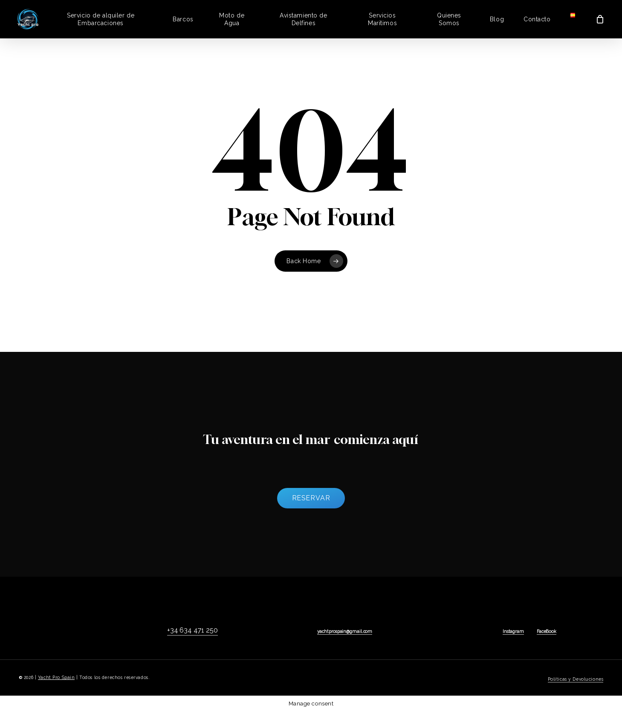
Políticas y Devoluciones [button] (576, 679)
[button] (311, 498)
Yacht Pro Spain (56, 677)
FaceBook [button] (546, 631)
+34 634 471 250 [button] (192, 630)
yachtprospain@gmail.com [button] (345, 631)
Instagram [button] (513, 631)
